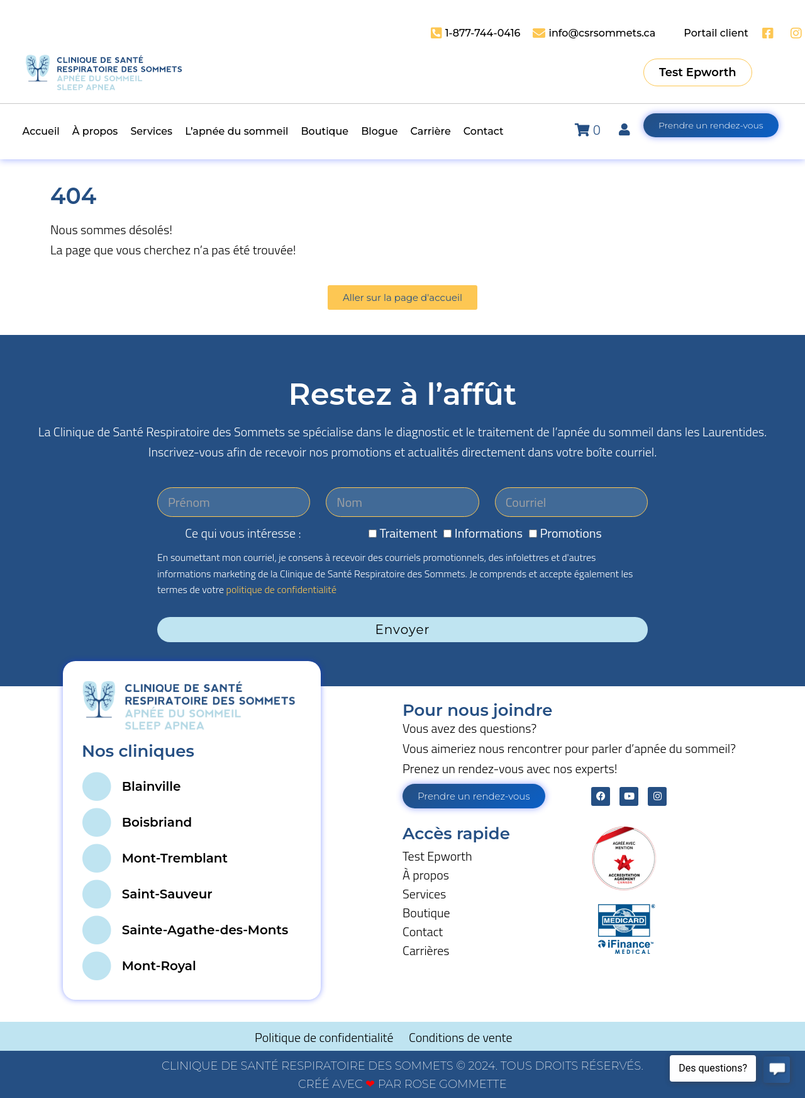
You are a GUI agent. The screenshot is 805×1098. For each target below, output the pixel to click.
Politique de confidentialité (325, 1037)
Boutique (426, 912)
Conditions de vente (460, 1037)
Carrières (426, 950)
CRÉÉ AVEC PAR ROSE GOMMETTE (402, 1084)
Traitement (409, 533)
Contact (422, 931)
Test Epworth (437, 856)
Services (424, 893)
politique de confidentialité (281, 589)
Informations (489, 533)
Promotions (570, 533)
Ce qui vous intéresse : (243, 533)
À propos (425, 875)
